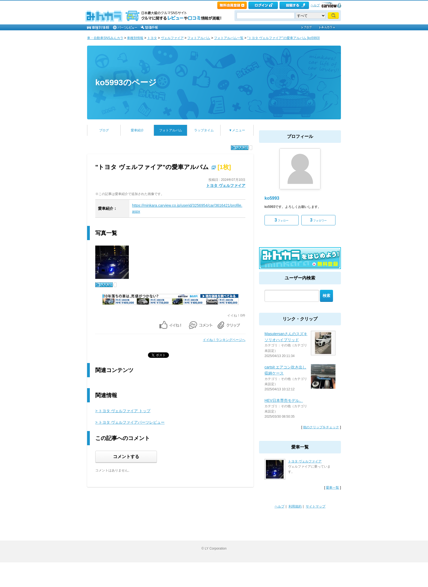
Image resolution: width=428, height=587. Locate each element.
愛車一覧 (332, 487)
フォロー (282, 220)
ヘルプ (315, 5)
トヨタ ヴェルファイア (225, 185)
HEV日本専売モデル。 (283, 400)
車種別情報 (135, 38)
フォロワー (318, 220)
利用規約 (295, 506)
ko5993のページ (126, 82)
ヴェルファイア (172, 38)
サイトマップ (315, 506)
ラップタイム (204, 130)
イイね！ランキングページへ (224, 340)
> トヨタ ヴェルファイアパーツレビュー (130, 422)
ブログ (104, 130)
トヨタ (152, 38)
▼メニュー (237, 130)
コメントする (126, 456)
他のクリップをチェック (321, 427)
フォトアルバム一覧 (228, 38)
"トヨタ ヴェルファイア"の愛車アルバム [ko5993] (283, 38)
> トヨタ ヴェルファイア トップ (122, 411)
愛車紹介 (137, 130)
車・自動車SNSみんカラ (105, 38)
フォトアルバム (198, 38)
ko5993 (271, 198)
